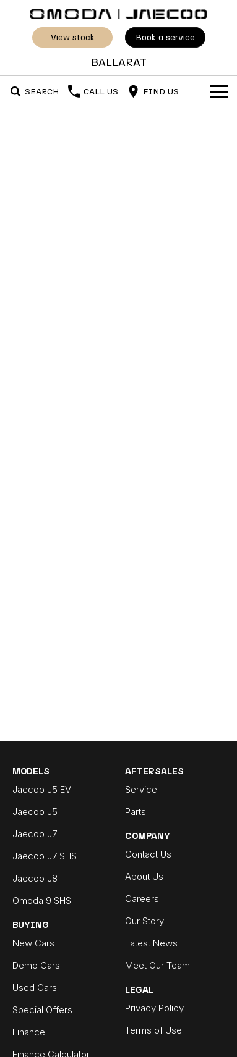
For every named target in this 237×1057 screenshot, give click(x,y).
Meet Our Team (157, 965)
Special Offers (42, 1010)
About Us (144, 876)
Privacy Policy (154, 1008)
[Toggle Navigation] (219, 91)
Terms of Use (153, 1030)
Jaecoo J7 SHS (44, 856)
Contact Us (148, 854)
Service (141, 789)
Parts (135, 811)
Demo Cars (36, 965)
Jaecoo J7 (34, 834)
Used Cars (34, 987)
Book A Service (165, 37)
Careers (142, 899)
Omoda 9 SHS (41, 900)
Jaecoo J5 (35, 811)
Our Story (144, 921)
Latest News (151, 943)
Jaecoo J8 (35, 878)
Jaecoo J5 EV (41, 789)
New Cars (33, 943)
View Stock (72, 37)
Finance (28, 1032)
